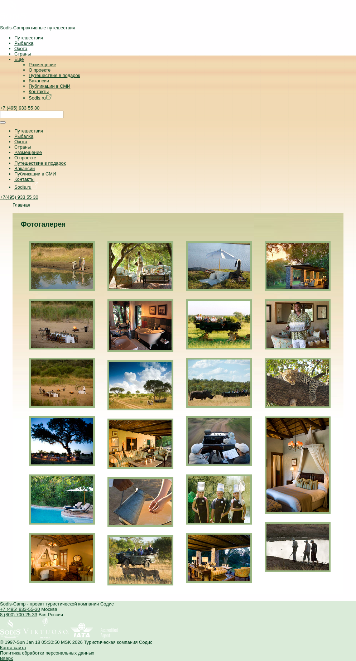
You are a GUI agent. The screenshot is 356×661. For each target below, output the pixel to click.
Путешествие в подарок (54, 75)
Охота (20, 48)
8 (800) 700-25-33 (18, 614)
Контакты (39, 91)
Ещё (19, 59)
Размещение (42, 64)
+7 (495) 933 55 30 (19, 108)
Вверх (6, 658)
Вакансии (39, 80)
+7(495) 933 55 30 (19, 197)
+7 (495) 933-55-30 (20, 609)
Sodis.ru (40, 98)
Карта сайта (13, 647)
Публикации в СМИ (49, 86)
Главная (21, 205)
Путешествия (28, 37)
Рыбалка (23, 43)
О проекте (39, 70)
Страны (22, 54)
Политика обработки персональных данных (47, 653)
